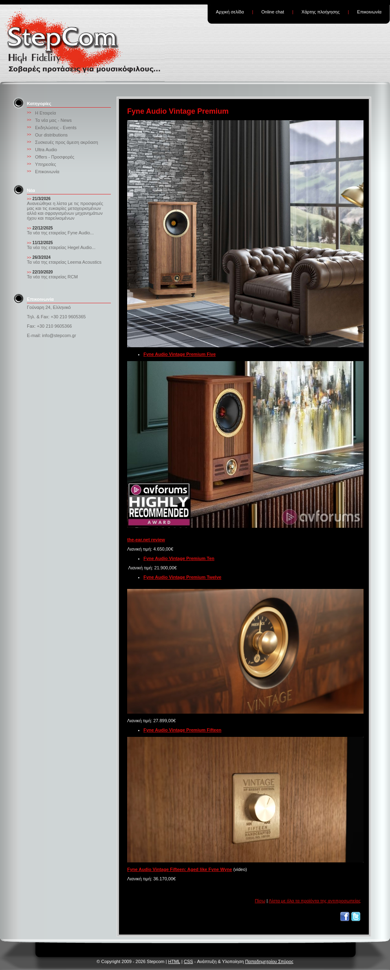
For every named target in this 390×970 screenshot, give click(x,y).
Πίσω (260, 900)
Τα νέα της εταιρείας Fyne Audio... (60, 232)
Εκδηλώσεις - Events (56, 127)
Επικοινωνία (369, 11)
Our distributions (51, 134)
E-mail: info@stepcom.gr (51, 335)
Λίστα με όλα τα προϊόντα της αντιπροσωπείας (315, 900)
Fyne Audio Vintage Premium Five (179, 354)
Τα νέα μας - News (53, 120)
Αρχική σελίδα (230, 11)
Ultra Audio (46, 149)
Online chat (272, 11)
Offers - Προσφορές (54, 156)
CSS (188, 961)
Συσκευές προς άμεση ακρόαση (66, 142)
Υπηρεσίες (45, 164)
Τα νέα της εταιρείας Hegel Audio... (61, 247)
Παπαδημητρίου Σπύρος (269, 961)
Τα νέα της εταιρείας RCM (52, 276)
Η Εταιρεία (45, 112)
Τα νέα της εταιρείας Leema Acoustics (64, 262)
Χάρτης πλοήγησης (321, 11)
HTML (174, 961)
